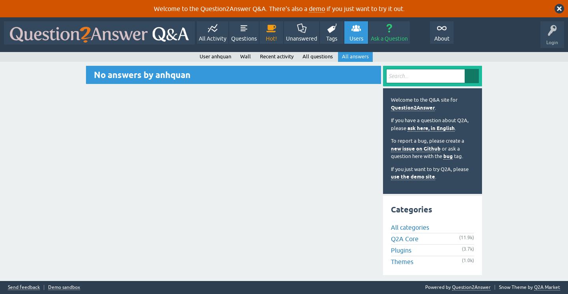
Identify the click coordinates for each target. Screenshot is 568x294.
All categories (410, 227)
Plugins (401, 250)
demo (317, 8)
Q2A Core (405, 238)
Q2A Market (547, 287)
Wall (245, 57)
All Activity (212, 38)
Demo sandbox (64, 287)
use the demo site (413, 177)
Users (356, 38)
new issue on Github (416, 149)
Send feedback (24, 287)
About (442, 38)
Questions (244, 38)
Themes (402, 261)
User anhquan (215, 57)
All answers (355, 57)
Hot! (271, 38)
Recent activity (276, 57)
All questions (318, 57)
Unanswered (301, 38)
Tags (331, 38)
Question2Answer (413, 108)
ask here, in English (431, 128)
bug (448, 156)
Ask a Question (389, 38)
